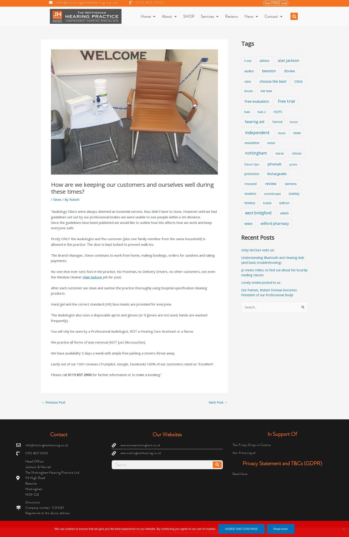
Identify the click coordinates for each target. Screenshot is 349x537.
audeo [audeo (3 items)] (249, 71)
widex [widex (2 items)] (248, 223)
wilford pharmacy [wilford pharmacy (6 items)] (275, 223)
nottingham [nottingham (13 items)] (256, 153)
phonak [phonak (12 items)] (274, 164)
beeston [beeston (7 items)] (269, 70)
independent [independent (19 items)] (257, 132)
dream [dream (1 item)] (248, 91)
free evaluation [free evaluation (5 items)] (257, 101)
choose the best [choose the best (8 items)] (273, 81)
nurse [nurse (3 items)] (280, 153)
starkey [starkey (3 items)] (293, 193)
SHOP (188, 16)
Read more (281, 529)
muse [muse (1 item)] (282, 133)
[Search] (217, 464)
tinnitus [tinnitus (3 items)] (249, 203)
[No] (343, 529)
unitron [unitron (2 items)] (284, 203)
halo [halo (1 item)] (247, 112)
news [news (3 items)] (297, 133)
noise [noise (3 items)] (271, 143)
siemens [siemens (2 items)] (291, 184)
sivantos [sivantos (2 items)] (250, 193)
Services (210, 16)
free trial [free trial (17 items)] (286, 101)
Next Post (217, 402)
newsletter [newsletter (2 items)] (252, 143)
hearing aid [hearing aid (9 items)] (254, 121)
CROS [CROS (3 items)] (298, 81)
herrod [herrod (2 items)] (277, 122)
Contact (273, 16)
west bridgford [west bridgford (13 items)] (258, 212)
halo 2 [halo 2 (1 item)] (262, 112)
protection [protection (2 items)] (251, 174)
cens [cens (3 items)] (247, 81)
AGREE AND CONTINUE (241, 529)
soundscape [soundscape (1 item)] (272, 194)
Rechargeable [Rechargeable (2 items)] (277, 174)
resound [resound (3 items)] (250, 184)
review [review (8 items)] (270, 183)
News (251, 16)
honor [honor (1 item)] (294, 122)
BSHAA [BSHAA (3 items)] (289, 71)
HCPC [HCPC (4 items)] (278, 111)
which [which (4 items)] (284, 213)
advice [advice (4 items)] (264, 60)
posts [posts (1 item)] (293, 164)
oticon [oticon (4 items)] (296, 153)
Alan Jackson (93, 277)
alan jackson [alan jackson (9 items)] (288, 60)
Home (148, 16)
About (169, 16)
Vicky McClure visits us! (258, 250)
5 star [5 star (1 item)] (248, 61)
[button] (294, 16)
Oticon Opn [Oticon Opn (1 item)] (251, 164)
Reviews (231, 16)
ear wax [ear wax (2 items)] (266, 91)
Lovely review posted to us (262, 282)
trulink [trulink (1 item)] (267, 203)
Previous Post (54, 402)
